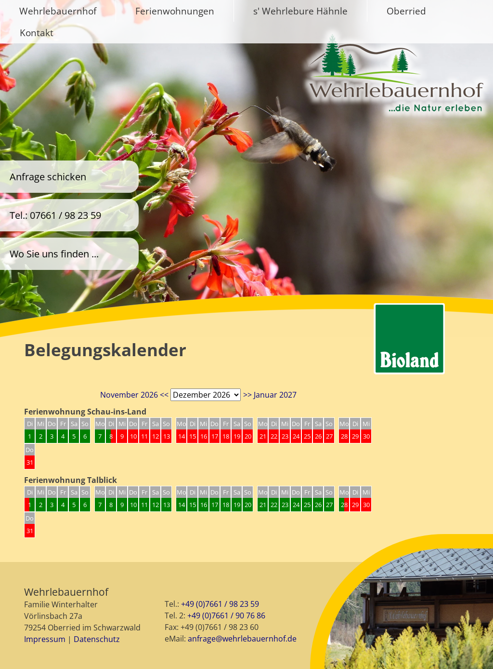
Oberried (406, 11)
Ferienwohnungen (174, 11)
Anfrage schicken (48, 176)
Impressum (44, 639)
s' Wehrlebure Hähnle (300, 11)
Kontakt (36, 33)
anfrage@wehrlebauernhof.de (242, 638)
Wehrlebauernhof (57, 11)
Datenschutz (97, 639)
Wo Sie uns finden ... (54, 253)
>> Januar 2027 (270, 394)
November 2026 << (134, 394)
